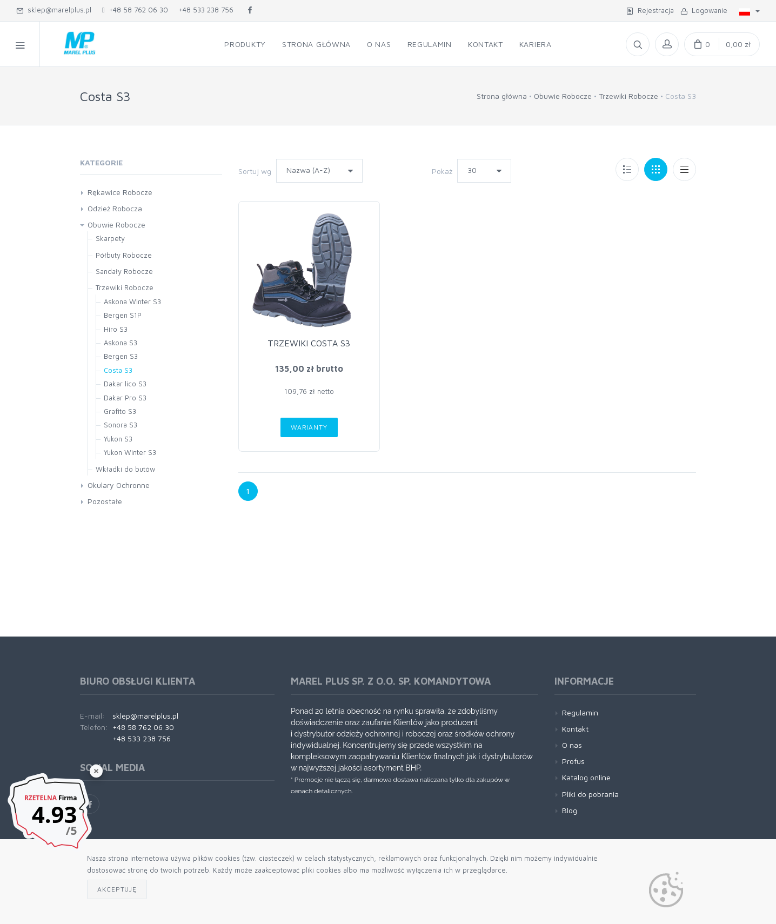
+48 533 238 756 (206, 9)
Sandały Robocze (124, 271)
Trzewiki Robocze (628, 96)
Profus (573, 761)
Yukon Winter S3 (130, 452)
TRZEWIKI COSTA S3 (308, 343)
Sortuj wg (254, 171)
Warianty (309, 427)
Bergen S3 (121, 356)
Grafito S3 (120, 411)
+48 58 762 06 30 (135, 9)
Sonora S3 (120, 424)
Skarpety (110, 238)
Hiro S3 (116, 329)
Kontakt (575, 728)
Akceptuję (117, 889)
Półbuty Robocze (124, 255)
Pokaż (442, 171)
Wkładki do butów (125, 469)
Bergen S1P (123, 315)
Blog (569, 810)
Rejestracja (650, 10)
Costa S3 (118, 370)
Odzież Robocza (115, 208)
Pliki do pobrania (590, 794)
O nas (572, 744)
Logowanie (703, 10)
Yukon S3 (118, 438)
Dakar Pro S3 (125, 397)
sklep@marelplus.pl (53, 9)
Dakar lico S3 (125, 383)
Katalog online (586, 777)
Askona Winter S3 (132, 301)
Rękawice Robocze (120, 192)
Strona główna (502, 96)
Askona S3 (120, 342)
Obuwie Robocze (563, 96)
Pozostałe (105, 501)
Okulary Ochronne (119, 485)
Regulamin (580, 712)
